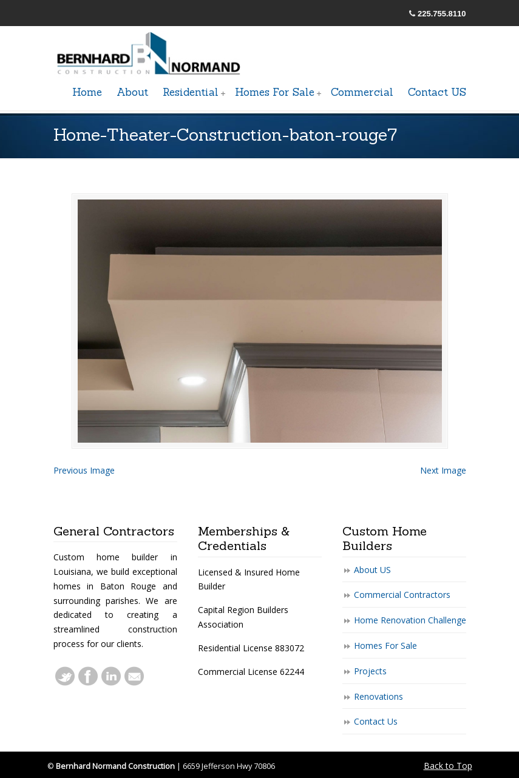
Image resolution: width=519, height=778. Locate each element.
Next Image (443, 470)
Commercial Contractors (402, 594)
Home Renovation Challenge (410, 620)
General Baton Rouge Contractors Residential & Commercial (150, 54)
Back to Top (448, 765)
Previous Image (84, 470)
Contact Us (376, 721)
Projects (370, 671)
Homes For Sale (385, 645)
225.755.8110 (442, 13)
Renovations (378, 696)
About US (372, 569)
